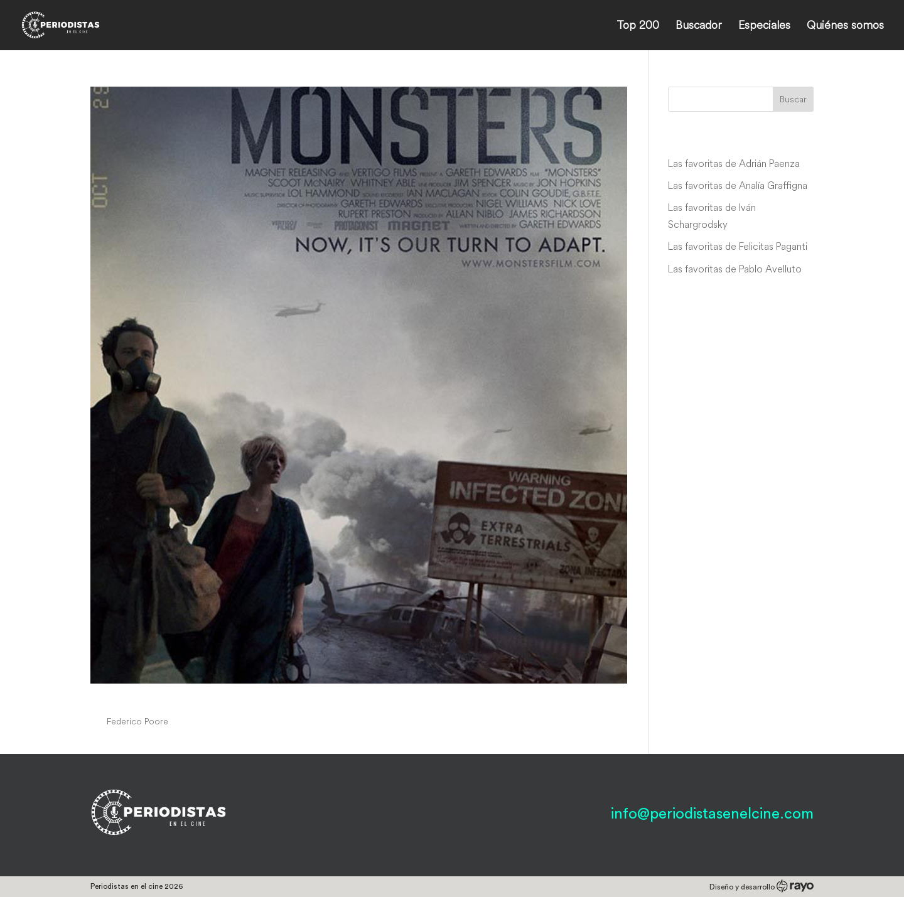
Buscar (793, 99)
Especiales (764, 26)
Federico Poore (137, 721)
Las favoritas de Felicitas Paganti (737, 246)
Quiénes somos (845, 26)
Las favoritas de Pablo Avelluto (735, 268)
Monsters (127, 697)
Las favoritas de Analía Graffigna (737, 185)
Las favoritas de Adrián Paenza (734, 163)
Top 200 (637, 26)
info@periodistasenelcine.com (712, 814)
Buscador (698, 26)
